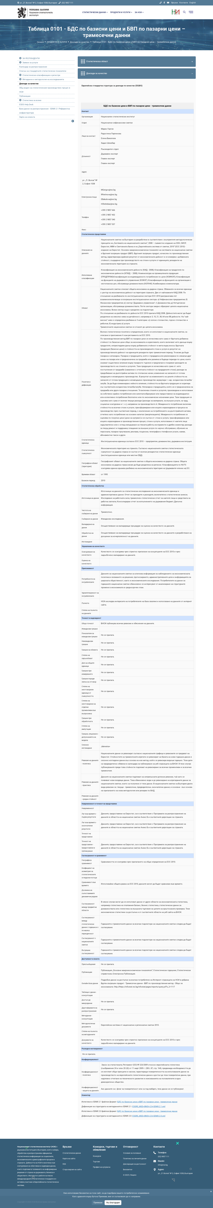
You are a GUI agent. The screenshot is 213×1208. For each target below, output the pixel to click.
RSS (64, 1164)
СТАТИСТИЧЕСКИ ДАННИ (95, 12)
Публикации (24, 96)
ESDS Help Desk (26, 104)
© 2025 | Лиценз (129, 1175)
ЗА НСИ (139, 12)
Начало (40, 42)
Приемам (97, 1202)
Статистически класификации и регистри (41, 75)
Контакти (183, 3)
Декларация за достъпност (134, 1164)
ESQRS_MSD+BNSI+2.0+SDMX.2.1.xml (148, 1106)
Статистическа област (137, 61)
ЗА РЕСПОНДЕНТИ (31, 58)
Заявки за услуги (30, 62)
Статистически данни (72, 1153)
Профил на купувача (101, 1167)
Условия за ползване (132, 1153)
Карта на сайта (69, 1159)
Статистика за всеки (32, 100)
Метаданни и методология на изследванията (43, 79)
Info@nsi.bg (163, 1165)
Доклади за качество (79, 42)
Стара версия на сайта (72, 1169)
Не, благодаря (113, 1202)
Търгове (96, 1162)
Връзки (174, 3)
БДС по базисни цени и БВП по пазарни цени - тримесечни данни (147, 1102)
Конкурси (97, 1156)
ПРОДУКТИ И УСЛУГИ (121, 12)
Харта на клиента (27, 117)
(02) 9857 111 (66, 3)
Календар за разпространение (33, 67)
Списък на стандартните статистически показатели (42, 71)
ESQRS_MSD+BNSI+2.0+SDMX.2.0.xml (148, 1116)
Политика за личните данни (134, 1159)
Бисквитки (127, 1169)
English (192, 3)
